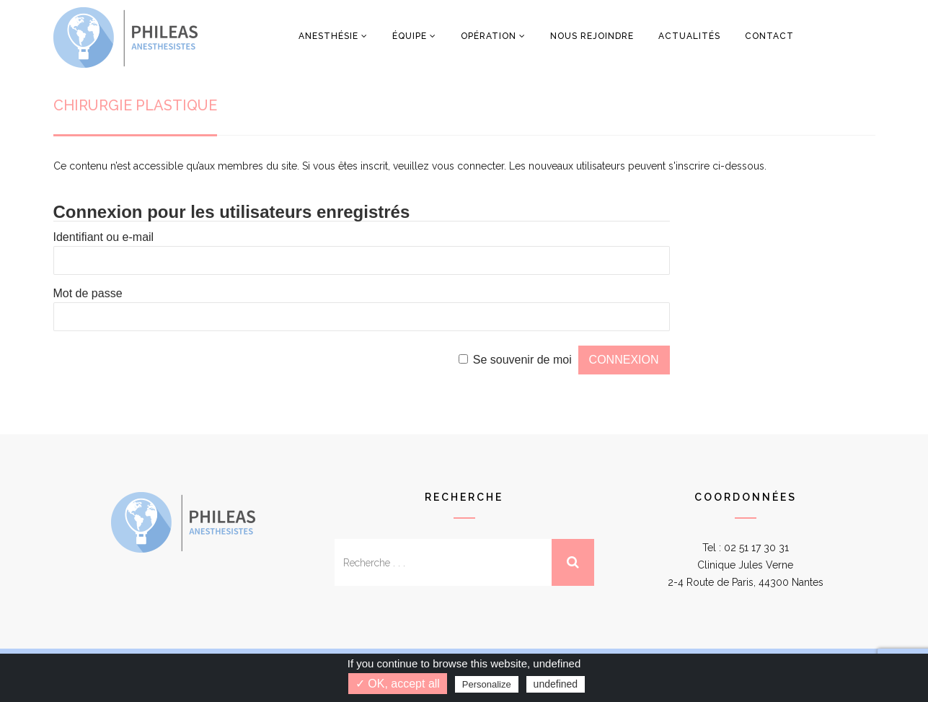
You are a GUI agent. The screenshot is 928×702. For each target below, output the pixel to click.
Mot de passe (88, 293)
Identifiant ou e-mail (103, 237)
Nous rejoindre (592, 36)
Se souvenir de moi (522, 360)
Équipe (409, 36)
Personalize (486, 684)
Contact (769, 36)
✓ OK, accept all (397, 683)
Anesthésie (328, 36)
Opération (488, 36)
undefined (556, 684)
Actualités (689, 36)
